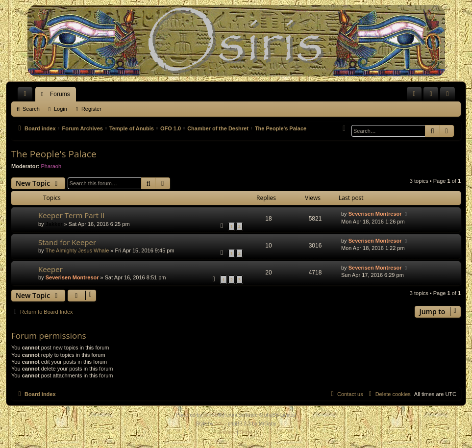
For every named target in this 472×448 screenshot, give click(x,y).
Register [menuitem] (450, 96)
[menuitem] (414, 94)
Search (31, 109)
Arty (219, 423)
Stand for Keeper (67, 242)
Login (60, 109)
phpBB (210, 415)
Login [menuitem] (433, 96)
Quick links (27, 96)
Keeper (50, 269)
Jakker (54, 224)
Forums (60, 94)
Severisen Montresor (375, 214)
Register (91, 109)
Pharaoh (51, 166)
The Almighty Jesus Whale (77, 250)
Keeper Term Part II (71, 215)
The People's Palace (54, 154)
